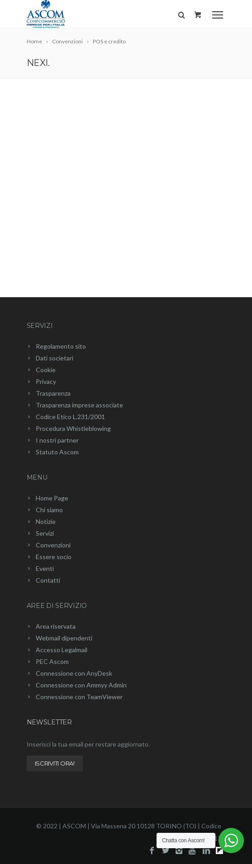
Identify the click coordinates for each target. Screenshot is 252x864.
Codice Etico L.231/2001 (70, 416)
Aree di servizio (57, 606)
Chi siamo (49, 510)
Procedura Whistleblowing (73, 428)
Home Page (52, 498)
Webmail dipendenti (64, 638)
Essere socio (53, 556)
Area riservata (56, 626)
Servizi (40, 326)
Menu (37, 477)
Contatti (48, 580)
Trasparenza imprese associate (79, 405)
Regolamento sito (61, 346)
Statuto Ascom (57, 452)
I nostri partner (57, 440)
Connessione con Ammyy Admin (81, 685)
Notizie (46, 521)
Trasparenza (53, 393)
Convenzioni (53, 545)
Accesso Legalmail (61, 650)
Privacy (46, 381)
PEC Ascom (52, 661)
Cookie (46, 370)
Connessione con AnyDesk (74, 673)
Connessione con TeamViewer (79, 697)
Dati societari (54, 358)
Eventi (45, 568)
